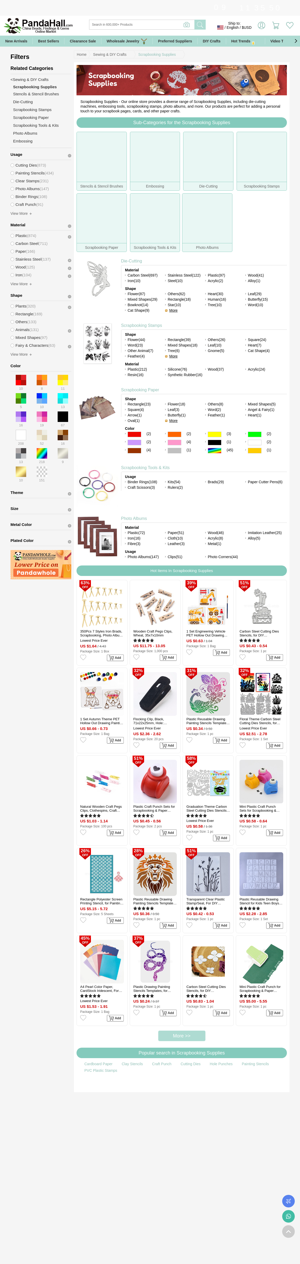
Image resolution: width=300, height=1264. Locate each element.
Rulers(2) (175, 487)
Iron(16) (134, 538)
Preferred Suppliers (175, 41)
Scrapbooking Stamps (141, 325)
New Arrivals (16, 41)
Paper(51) (176, 533)
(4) (189, 442)
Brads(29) (216, 482)
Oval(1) (134, 421)
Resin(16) (136, 375)
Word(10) (255, 305)
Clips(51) (175, 557)
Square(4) (136, 410)
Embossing (22, 141)
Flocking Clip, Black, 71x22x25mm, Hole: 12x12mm (148, 721)
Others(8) (215, 404)
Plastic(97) (216, 275)
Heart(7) (254, 345)
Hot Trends (245, 41)
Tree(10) (215, 305)
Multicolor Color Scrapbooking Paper (214, 450)
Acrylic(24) (256, 369)
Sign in (261, 27)
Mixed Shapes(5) (262, 404)
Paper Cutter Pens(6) (265, 482)
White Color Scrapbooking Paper (254, 442)
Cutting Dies (190, 1064)
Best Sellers (48, 41)
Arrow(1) (135, 415)
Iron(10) (134, 281)
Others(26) (216, 340)
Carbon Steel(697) (142, 275)
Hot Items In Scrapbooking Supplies (181, 570)
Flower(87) (136, 294)
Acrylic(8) (215, 538)
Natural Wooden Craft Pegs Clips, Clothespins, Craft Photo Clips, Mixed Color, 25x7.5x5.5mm (101, 808)
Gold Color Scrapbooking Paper (254, 450)
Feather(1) (216, 415)
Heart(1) (254, 415)
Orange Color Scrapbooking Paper (174, 434)
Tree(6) (173, 351)
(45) (230, 450)
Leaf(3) (173, 410)
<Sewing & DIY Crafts (29, 79)
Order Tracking (288, 1201)
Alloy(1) (254, 281)
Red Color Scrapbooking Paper (134, 434)
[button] (296, 41)
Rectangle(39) (179, 340)
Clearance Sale (83, 41)
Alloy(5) (254, 538)
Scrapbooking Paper (140, 390)
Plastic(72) (136, 533)
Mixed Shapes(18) (183, 345)
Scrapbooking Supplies (157, 54)
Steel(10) (175, 281)
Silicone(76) (177, 369)
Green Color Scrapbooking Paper (254, 434)
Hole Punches (221, 1064)
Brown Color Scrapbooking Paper (134, 450)
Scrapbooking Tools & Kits (145, 467)
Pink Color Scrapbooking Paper (174, 442)
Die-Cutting (131, 261)
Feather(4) (136, 356)
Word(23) (135, 345)
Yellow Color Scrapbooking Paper (214, 434)
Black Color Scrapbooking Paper (214, 442)
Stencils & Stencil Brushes (36, 94)
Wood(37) (216, 369)
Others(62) (176, 294)
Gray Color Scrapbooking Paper (174, 450)
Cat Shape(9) (138, 310)
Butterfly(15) (258, 299)
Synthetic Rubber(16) (185, 375)
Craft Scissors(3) (141, 487)
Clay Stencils (132, 1064)
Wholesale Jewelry (127, 41)
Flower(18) (176, 404)
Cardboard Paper (98, 1064)
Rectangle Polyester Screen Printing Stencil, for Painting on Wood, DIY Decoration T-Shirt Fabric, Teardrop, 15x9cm (101, 901)
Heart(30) (215, 294)
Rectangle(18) (179, 299)
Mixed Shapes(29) (142, 299)
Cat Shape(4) (259, 351)
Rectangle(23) (139, 404)
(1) (229, 442)
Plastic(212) (137, 369)
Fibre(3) (134, 544)
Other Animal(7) (140, 351)
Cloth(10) (175, 538)
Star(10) (174, 305)
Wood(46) (216, 533)
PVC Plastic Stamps (100, 1070)
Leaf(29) (254, 294)
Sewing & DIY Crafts (109, 54)
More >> (181, 1035)
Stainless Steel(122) (184, 275)
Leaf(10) (214, 345)
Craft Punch (161, 1064)
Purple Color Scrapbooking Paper (134, 442)
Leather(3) (176, 544)
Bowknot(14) (138, 305)
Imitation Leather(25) (265, 533)
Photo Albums (134, 518)
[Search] (163, 25)
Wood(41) (256, 275)
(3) (229, 434)
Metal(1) (214, 544)
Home (81, 54)
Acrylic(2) (215, 281)
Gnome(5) (216, 351)
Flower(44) (136, 340)
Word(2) (214, 410)
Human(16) (217, 299)
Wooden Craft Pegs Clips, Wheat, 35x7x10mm (152, 633)
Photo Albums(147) (143, 557)
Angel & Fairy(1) (261, 410)
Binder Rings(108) (142, 482)
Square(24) (257, 340)
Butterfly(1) (177, 415)
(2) (148, 434)
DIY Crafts (211, 41)
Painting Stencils (255, 1064)
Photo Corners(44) (223, 557)
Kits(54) (174, 482)
